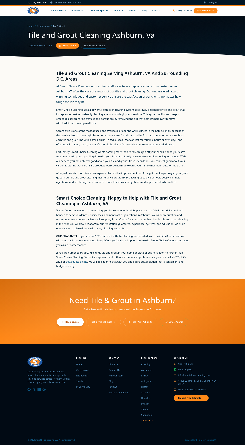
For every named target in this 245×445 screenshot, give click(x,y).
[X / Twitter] (34, 389)
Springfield (146, 414)
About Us (118, 10)
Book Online (67, 45)
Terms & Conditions (119, 392)
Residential (78, 10)
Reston (144, 386)
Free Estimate (205, 10)
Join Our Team (116, 375)
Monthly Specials (99, 10)
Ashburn (145, 392)
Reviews (133, 10)
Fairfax (144, 375)
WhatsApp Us (174, 321)
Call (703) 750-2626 (140, 321)
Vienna (144, 409)
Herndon (145, 398)
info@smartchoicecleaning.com (194, 375)
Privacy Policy (83, 386)
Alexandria (146, 369)
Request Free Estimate (191, 397)
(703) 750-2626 (37, 2)
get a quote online (76, 261)
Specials (80, 381)
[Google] (44, 389)
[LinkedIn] (39, 389)
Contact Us (114, 369)
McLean (145, 403)
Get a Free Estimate (94, 45)
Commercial (58, 10)
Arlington (146, 381)
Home (31, 26)
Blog (144, 10)
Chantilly (145, 364)
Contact (156, 10)
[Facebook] (29, 389)
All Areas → (147, 420)
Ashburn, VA (43, 26)
